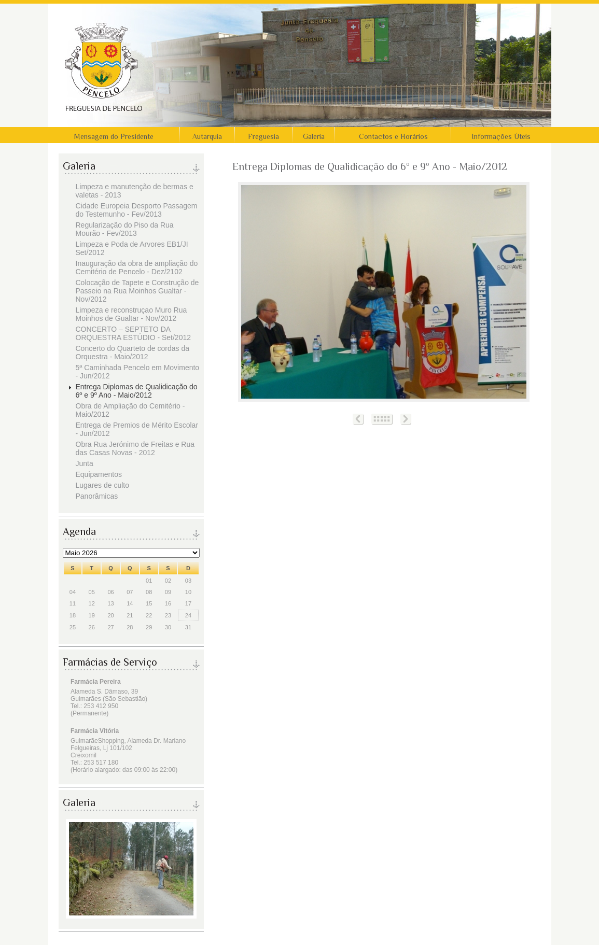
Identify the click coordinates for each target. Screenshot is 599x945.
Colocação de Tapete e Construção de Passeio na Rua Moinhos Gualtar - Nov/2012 (137, 290)
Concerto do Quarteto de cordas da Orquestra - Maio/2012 (132, 352)
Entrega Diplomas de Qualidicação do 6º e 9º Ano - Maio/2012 (137, 391)
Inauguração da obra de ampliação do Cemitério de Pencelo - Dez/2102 (137, 267)
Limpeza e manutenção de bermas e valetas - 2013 (134, 190)
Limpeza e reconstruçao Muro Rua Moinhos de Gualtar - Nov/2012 (131, 314)
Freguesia (263, 136)
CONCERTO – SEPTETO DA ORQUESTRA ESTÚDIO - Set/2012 (133, 333)
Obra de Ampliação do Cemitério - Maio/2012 (130, 410)
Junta (84, 463)
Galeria (314, 136)
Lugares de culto (103, 485)
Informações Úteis (501, 136)
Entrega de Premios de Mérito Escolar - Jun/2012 (137, 429)
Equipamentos (99, 474)
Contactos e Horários (393, 136)
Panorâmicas (97, 496)
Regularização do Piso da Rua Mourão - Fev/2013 (125, 229)
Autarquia (207, 136)
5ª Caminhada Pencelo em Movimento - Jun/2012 (138, 371)
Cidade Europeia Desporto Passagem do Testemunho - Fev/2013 (137, 210)
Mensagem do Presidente (114, 136)
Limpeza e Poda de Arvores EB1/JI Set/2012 (132, 248)
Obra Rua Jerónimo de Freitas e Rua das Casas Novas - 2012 (135, 448)
